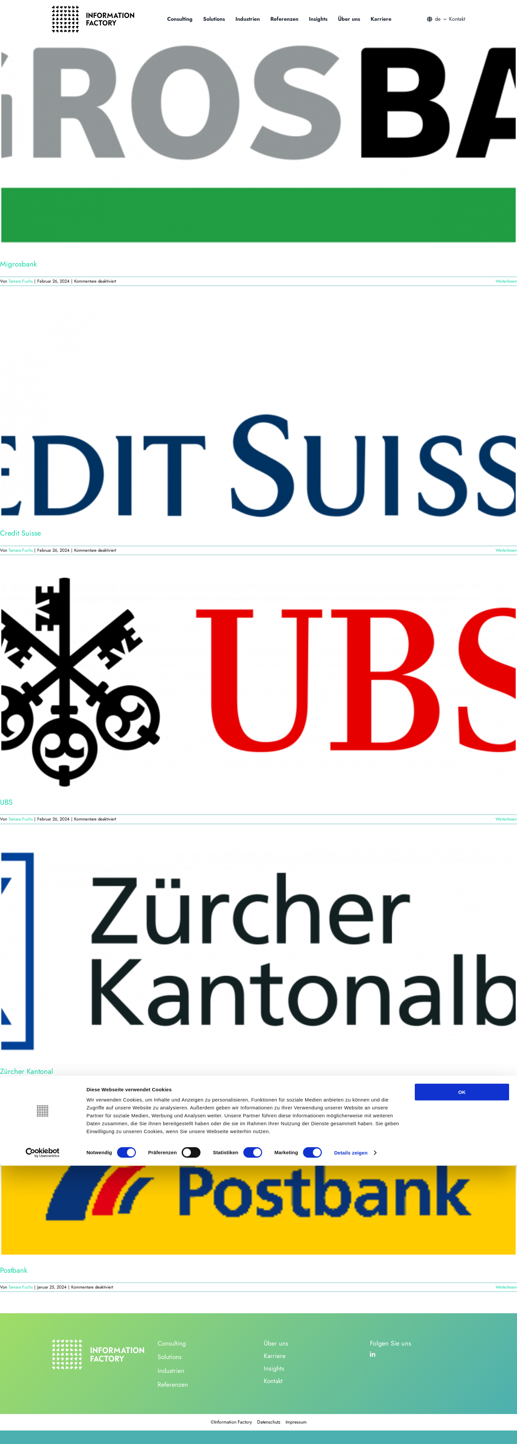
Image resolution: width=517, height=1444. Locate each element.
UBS (6, 802)
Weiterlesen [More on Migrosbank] (506, 281)
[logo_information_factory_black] (93, 8)
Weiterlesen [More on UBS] (506, 819)
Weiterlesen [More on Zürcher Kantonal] (506, 1088)
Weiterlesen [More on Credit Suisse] (506, 550)
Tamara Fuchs (21, 281)
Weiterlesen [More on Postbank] (506, 1287)
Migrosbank (18, 264)
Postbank (13, 1270)
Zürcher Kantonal (26, 1071)
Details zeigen (350, 1431)
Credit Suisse (20, 533)
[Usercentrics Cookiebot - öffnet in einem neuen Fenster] (43, 1431)
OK (462, 1370)
